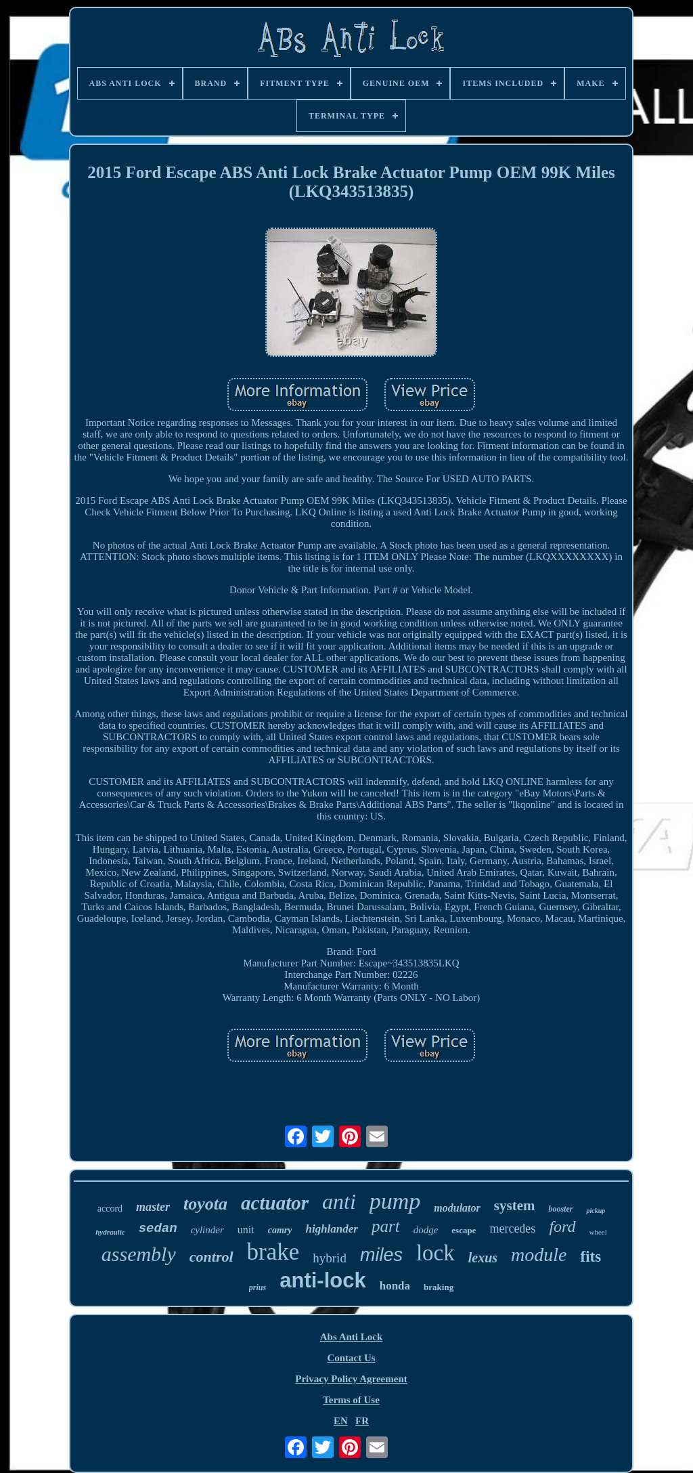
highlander (331, 1228)
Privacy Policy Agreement (351, 1378)
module (538, 1254)
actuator (275, 1203)
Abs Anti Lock (351, 1336)
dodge (426, 1229)
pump (395, 1201)
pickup (595, 1210)
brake (273, 1252)
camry (280, 1230)
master (153, 1207)
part (386, 1226)
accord (109, 1208)
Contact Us (351, 1357)
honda (395, 1285)
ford (562, 1226)
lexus (482, 1257)
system (514, 1205)
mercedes (512, 1228)
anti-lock (322, 1280)
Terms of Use (351, 1399)
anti (339, 1201)
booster (560, 1209)
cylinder (207, 1229)
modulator (457, 1208)
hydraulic (110, 1232)
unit (246, 1229)
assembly (139, 1254)
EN (341, 1420)
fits (591, 1256)
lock (435, 1253)
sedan (158, 1228)
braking (438, 1287)
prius (257, 1287)
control (211, 1256)
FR (362, 1420)
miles (381, 1255)
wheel (598, 1232)
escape (463, 1230)
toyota (205, 1204)
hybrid (329, 1258)
